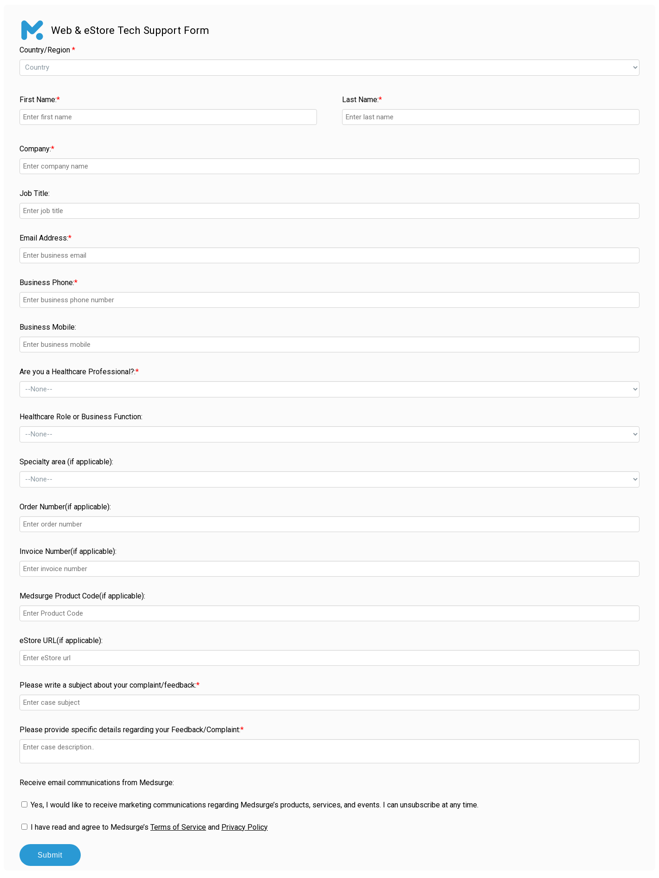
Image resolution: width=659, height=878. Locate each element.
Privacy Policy (244, 827)
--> (329, 67)
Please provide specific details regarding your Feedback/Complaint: (131, 729)
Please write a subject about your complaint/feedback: (109, 685)
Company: (36, 148)
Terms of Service (178, 827)
